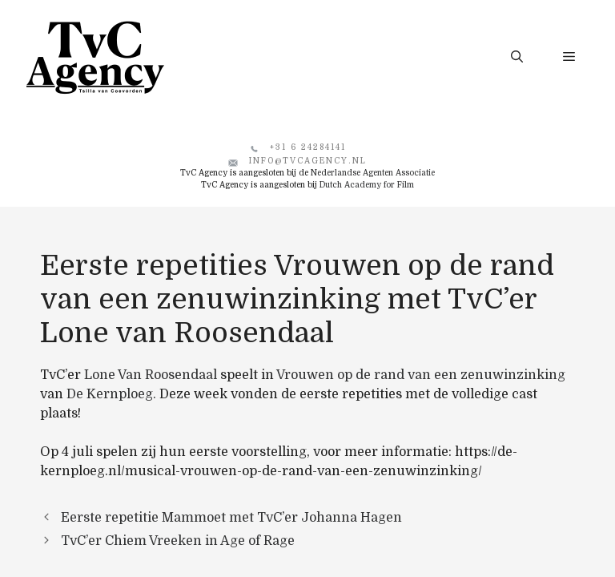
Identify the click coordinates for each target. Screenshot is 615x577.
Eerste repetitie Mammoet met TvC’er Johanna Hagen (231, 517)
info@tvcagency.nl (308, 160)
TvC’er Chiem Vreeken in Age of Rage (178, 541)
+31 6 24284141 (308, 147)
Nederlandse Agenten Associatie (373, 172)
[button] (517, 57)
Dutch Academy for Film (367, 184)
